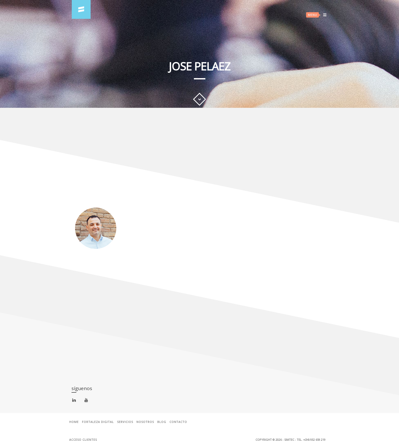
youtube (87, 401)
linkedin (75, 401)
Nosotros (145, 422)
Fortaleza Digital (98, 422)
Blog (161, 422)
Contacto (178, 422)
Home (74, 422)
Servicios (125, 422)
